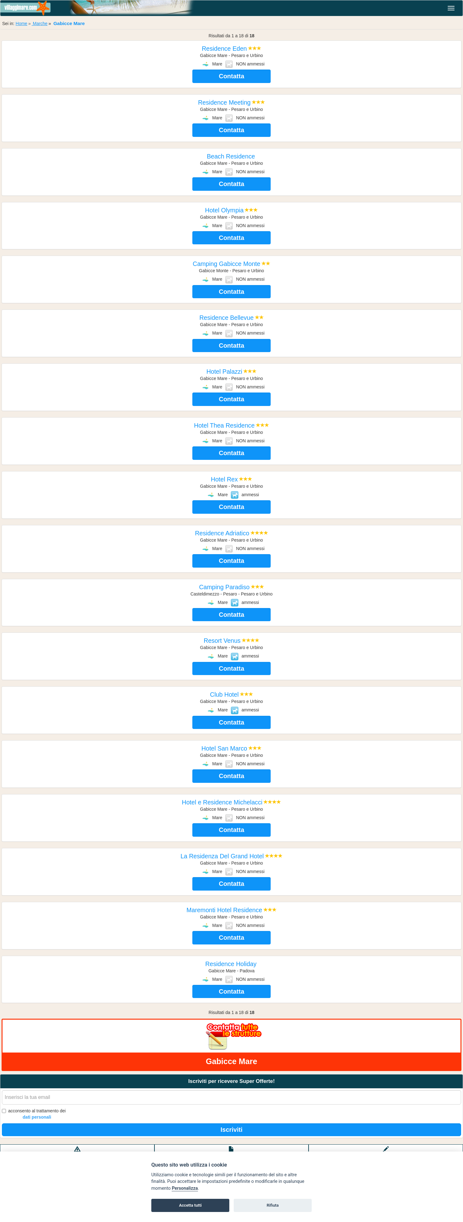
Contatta (231, 76)
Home (21, 23)
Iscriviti (231, 1129)
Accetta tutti (190, 1205)
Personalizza (185, 1188)
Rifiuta (272, 1205)
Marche (40, 23)
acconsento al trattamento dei (34, 1114)
